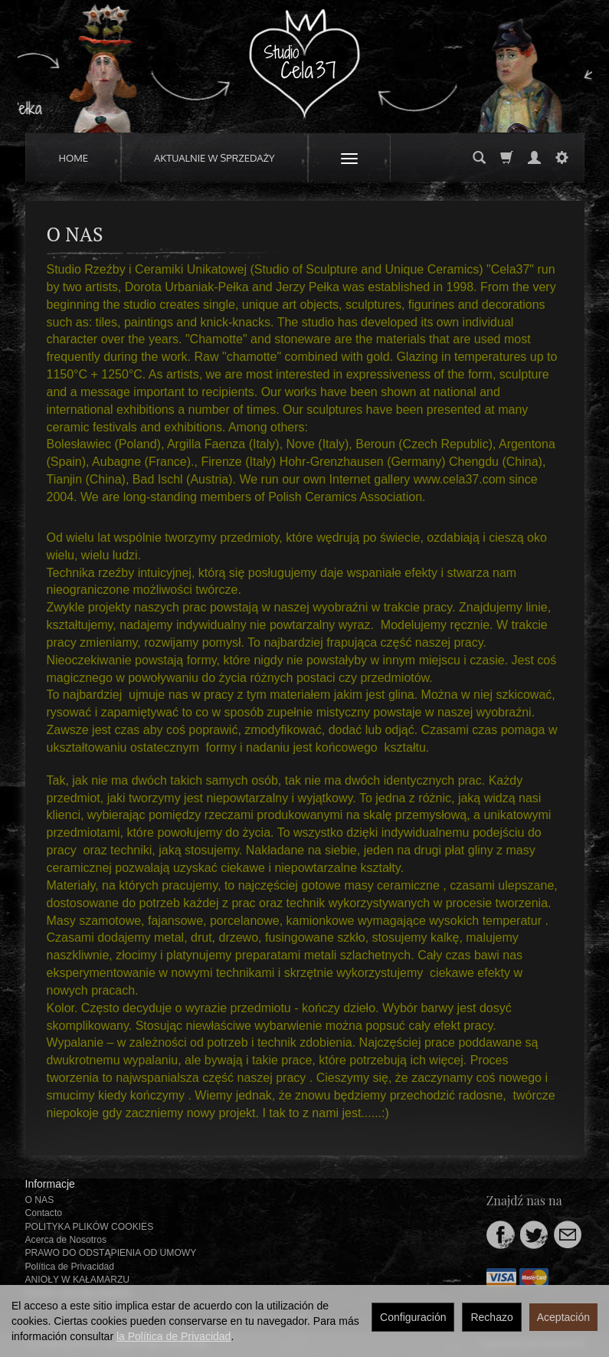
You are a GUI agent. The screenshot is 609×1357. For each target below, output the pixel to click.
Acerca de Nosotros (65, 1239)
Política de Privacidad (70, 1266)
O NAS (39, 1200)
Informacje (50, 1184)
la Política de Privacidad (173, 1336)
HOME (74, 158)
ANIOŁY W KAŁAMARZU (77, 1279)
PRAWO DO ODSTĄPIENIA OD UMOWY (111, 1252)
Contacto (44, 1213)
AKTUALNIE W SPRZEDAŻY (214, 158)
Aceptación (563, 1317)
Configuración (413, 1317)
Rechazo (491, 1317)
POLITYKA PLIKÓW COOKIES (89, 1226)
